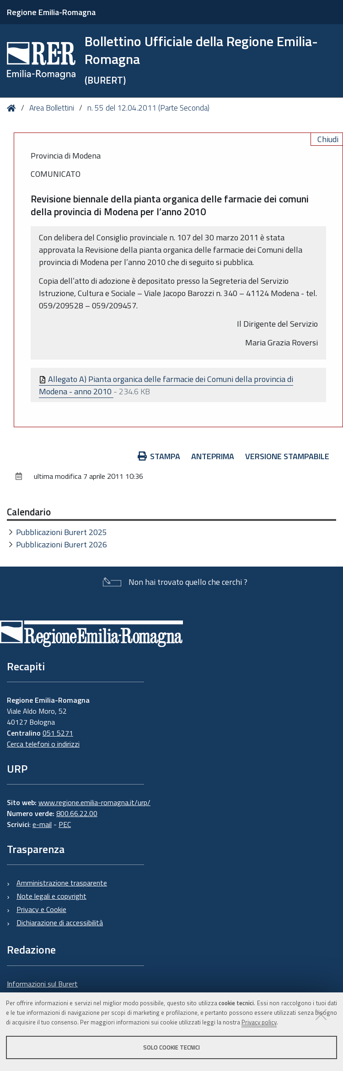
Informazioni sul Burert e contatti (42, 989)
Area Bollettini (51, 108)
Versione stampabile (287, 456)
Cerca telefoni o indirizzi (43, 743)
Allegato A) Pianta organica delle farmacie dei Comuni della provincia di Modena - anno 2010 (166, 385)
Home (13, 108)
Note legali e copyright (51, 896)
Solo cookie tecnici (171, 1047)
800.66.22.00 (76, 813)
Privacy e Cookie (41, 909)
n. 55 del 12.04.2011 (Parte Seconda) (148, 108)
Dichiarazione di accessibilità (59, 922)
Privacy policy (259, 1022)
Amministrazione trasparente (61, 882)
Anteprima (212, 456)
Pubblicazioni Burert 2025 (61, 532)
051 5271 (58, 732)
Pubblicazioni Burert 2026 (61, 544)
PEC (65, 824)
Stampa (159, 456)
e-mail (42, 824)
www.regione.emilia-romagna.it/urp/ (94, 802)
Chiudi (327, 139)
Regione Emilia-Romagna (51, 12)
